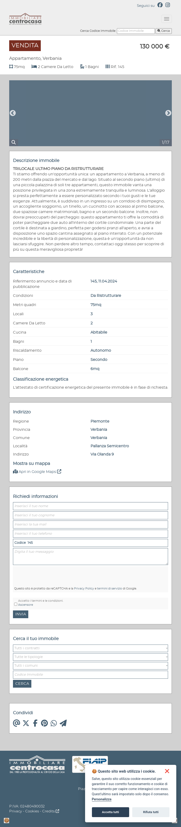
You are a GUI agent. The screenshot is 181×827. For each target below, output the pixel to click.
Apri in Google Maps (37, 472)
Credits (50, 811)
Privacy (15, 811)
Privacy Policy (84, 588)
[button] (90, 648)
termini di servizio (109, 588)
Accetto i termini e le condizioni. (40, 602)
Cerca (163, 30)
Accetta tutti (110, 812)
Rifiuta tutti (151, 812)
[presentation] (39, 573)
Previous (12, 113)
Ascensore (25, 604)
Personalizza (101, 799)
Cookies (32, 811)
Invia (20, 614)
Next (168, 113)
